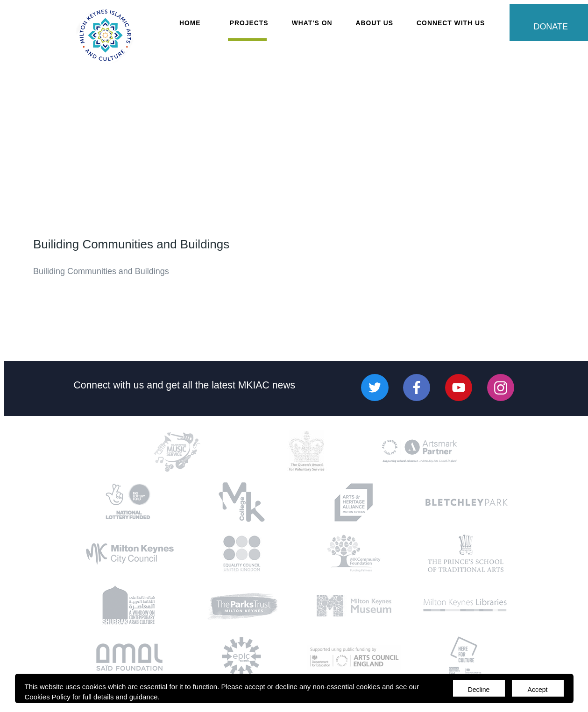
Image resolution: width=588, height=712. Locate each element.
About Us (375, 23)
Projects (249, 23)
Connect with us (109, 384)
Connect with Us (451, 23)
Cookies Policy (47, 697)
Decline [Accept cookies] (479, 689)
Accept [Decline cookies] (538, 689)
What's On (312, 23)
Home (190, 23)
